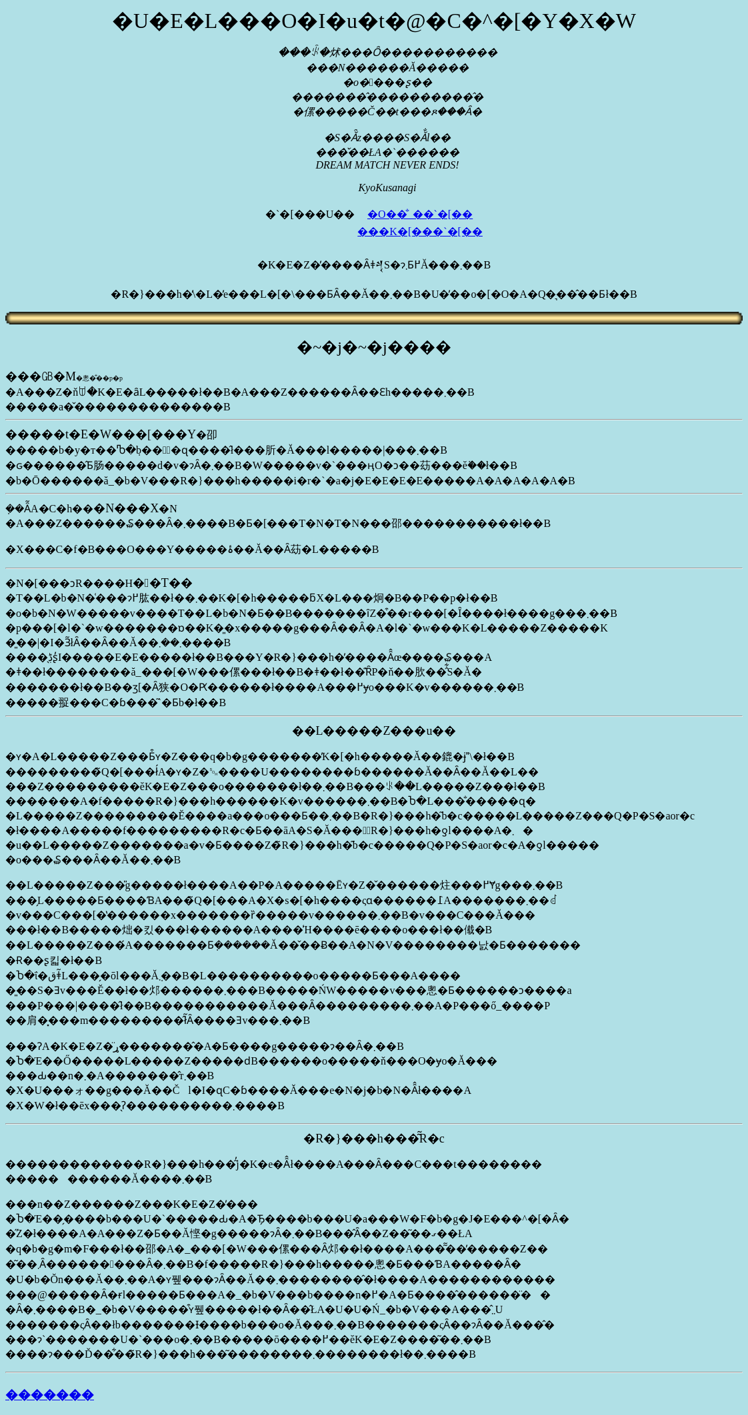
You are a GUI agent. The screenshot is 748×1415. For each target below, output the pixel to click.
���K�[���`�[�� (420, 231)
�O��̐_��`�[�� (420, 214)
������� (49, 1395)
